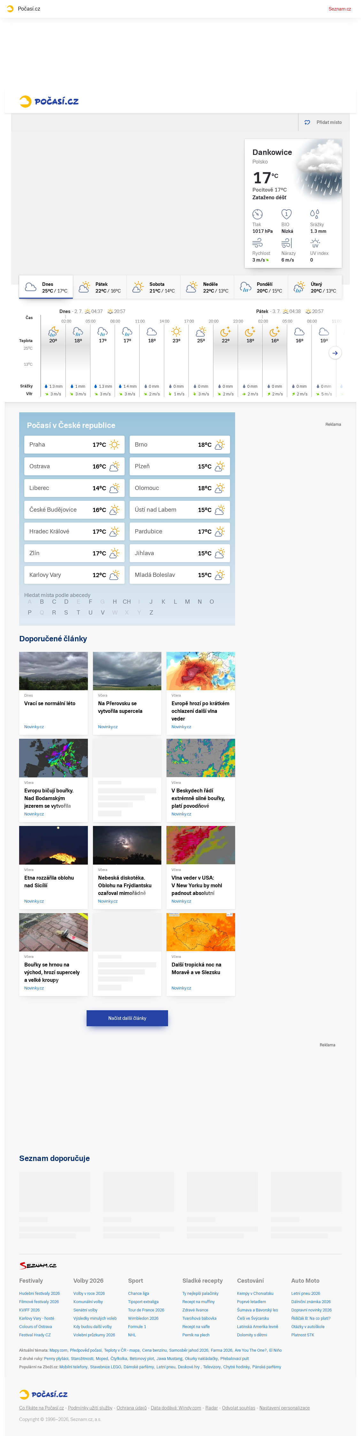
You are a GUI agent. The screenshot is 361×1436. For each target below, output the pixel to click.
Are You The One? (251, 1350)
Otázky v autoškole (308, 1327)
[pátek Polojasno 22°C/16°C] (100, 287)
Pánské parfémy (266, 1367)
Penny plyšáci (56, 1358)
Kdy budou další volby (92, 1327)
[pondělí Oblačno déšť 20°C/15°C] (261, 287)
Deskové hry (189, 1367)
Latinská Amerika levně (257, 1327)
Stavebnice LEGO (105, 1367)
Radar (211, 1407)
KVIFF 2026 (29, 1310)
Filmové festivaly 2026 (39, 1302)
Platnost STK (302, 1335)
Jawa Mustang (169, 1358)
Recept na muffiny (198, 1302)
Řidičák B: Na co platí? (311, 1318)
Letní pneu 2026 (305, 1293)
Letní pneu (166, 1367)
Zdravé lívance (195, 1310)
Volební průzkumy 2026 (94, 1335)
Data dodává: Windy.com (176, 1407)
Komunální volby (88, 1302)
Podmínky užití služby (90, 1407)
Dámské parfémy (139, 1367)
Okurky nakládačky (201, 1358)
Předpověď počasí (86, 1350)
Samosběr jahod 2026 (188, 1350)
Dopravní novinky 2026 (311, 1310)
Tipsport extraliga (143, 1302)
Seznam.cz (340, 8)
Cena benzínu (154, 1350)
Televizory (212, 1367)
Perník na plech (196, 1335)
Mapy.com (58, 1350)
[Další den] (335, 352)
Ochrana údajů (132, 1407)
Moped (102, 1358)
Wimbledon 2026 (143, 1318)
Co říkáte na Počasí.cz (41, 1407)
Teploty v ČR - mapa (122, 1350)
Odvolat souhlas (238, 1407)
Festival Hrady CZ (35, 1335)
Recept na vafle (196, 1327)
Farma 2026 (221, 1350)
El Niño (275, 1350)
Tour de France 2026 (146, 1310)
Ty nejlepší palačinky (200, 1293)
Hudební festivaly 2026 (39, 1293)
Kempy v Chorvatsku (255, 1293)
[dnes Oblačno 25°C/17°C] (46, 287)
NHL (132, 1335)
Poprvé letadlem (251, 1302)
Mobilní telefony (73, 1367)
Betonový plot (142, 1358)
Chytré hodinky (236, 1367)
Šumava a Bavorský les (257, 1310)
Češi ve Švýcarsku (253, 1318)
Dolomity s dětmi (252, 1335)
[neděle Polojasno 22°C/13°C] (207, 287)
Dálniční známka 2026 (311, 1302)
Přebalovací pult (234, 1358)
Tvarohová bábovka (199, 1318)
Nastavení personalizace (284, 1407)
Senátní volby (85, 1310)
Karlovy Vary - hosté (36, 1318)
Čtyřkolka (119, 1358)
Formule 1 (137, 1327)
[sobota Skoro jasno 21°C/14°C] (153, 287)
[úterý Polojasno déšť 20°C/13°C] (315, 287)
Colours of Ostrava (35, 1327)
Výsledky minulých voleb (95, 1318)
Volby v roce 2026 (89, 1293)
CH (127, 601)
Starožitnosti (82, 1358)
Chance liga (138, 1293)
